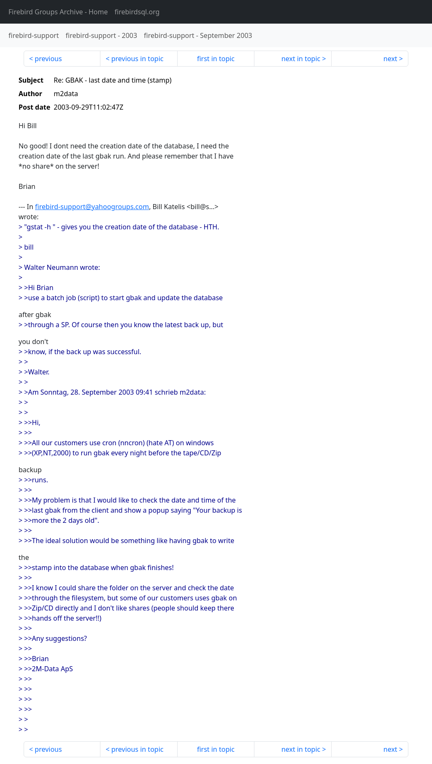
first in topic (216, 58)
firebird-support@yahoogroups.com (92, 206)
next (390, 58)
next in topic (300, 58)
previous (48, 58)
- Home (58, 11)
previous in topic (137, 58)
